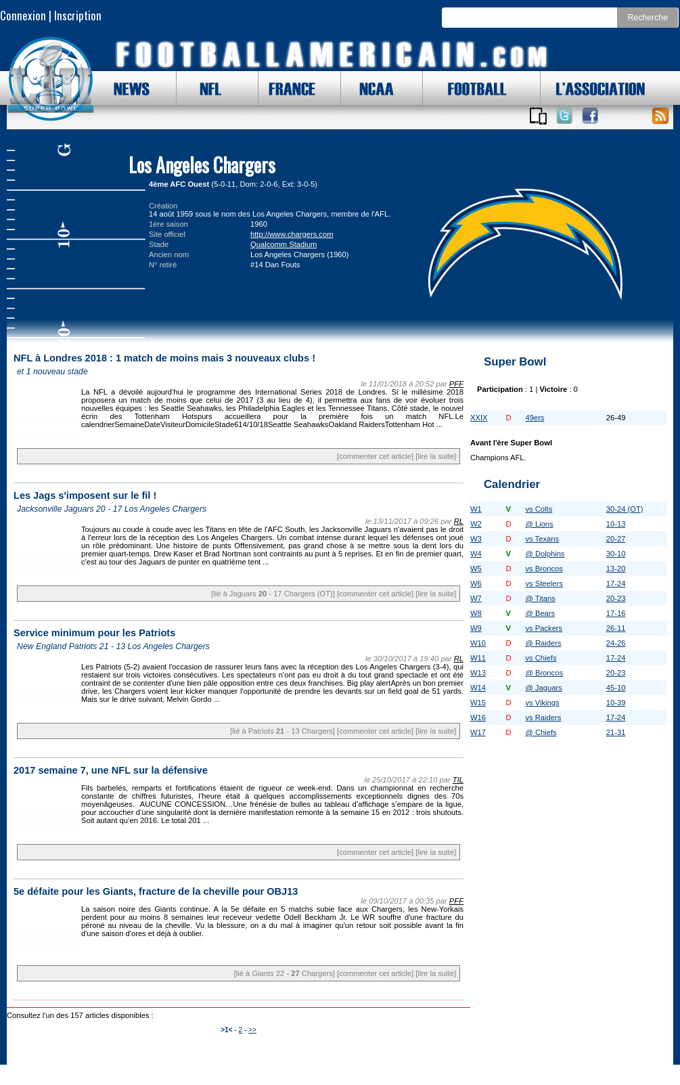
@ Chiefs (540, 732)
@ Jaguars (543, 688)
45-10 (616, 688)
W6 (476, 583)
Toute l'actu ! (660, 116)
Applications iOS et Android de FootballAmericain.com (538, 116)
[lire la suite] (435, 456)
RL (458, 521)
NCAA (371, 88)
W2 (476, 524)
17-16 (616, 613)
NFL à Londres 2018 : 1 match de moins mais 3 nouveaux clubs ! (164, 358)
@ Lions (539, 524)
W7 (476, 598)
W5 (476, 568)
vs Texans (542, 539)
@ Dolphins (544, 554)
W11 (478, 658)
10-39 (616, 703)
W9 (476, 628)
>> (252, 1030)
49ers (534, 418)
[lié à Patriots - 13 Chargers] (282, 731)
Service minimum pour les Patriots (94, 632)
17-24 (616, 583)
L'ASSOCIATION (593, 88)
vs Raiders (543, 717)
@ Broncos (544, 673)
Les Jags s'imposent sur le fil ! (85, 495)
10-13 (616, 524)
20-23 (616, 598)
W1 (476, 509)
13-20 (616, 568)
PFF (456, 384)
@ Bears (540, 613)
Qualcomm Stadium (283, 244)
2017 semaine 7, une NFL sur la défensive (111, 770)
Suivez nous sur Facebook (590, 116)
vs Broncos (543, 568)
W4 (476, 554)
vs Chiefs (540, 658)
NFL (207, 88)
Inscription (77, 15)
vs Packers (543, 628)
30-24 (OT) (624, 509)
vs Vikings (542, 703)
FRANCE (288, 88)
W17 (478, 732)
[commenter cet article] (375, 456)
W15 (478, 703)
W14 (478, 688)
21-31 (616, 732)
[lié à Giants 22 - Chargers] (284, 973)
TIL (458, 780)
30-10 (616, 554)
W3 (476, 539)
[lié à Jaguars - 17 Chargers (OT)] (273, 594)
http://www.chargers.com (291, 234)
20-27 (616, 539)
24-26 (616, 643)
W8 (476, 613)
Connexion (23, 15)
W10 (478, 643)
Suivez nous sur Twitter (564, 116)
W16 (478, 717)
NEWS (125, 88)
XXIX (479, 418)
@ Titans (540, 598)
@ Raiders (543, 643)
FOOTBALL (467, 88)
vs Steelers (543, 583)
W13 (478, 673)
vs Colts (538, 509)
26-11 (616, 628)
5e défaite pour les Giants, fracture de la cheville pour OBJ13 (156, 891)
